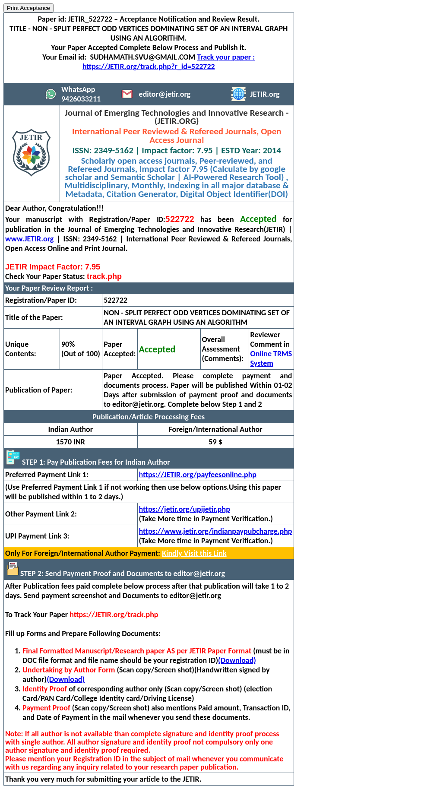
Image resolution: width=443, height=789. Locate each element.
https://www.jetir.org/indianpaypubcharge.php (215, 531)
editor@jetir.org (165, 94)
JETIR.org (265, 94)
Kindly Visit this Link (194, 553)
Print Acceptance (28, 8)
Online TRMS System (271, 358)
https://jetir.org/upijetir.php (184, 509)
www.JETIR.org (29, 239)
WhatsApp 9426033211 (81, 94)
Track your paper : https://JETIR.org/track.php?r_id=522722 (168, 61)
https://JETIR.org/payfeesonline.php (197, 474)
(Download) (237, 660)
